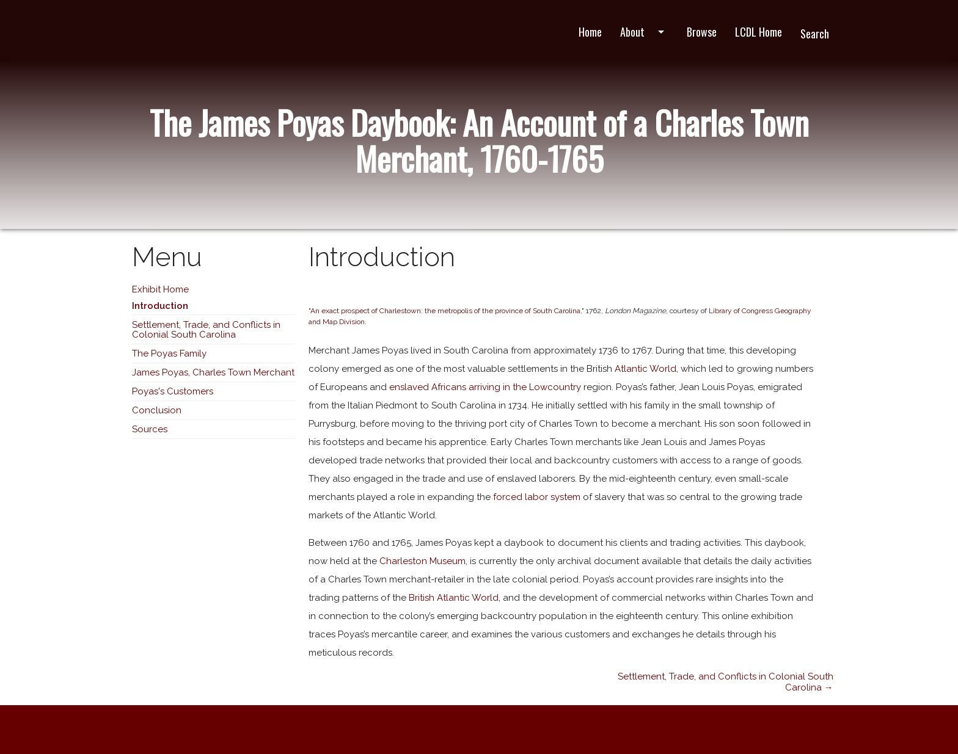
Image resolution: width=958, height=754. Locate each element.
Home (590, 32)
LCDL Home (758, 32)
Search (814, 34)
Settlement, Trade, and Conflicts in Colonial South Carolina (206, 330)
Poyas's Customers (172, 391)
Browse (702, 32)
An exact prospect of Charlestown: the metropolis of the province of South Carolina (445, 310)
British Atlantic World (454, 597)
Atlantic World (645, 368)
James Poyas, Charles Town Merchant (213, 372)
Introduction (160, 305)
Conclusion (156, 410)
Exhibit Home (160, 289)
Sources (149, 429)
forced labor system (536, 496)
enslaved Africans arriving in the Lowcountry (485, 387)
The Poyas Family (169, 353)
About (644, 31)
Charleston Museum (422, 561)
